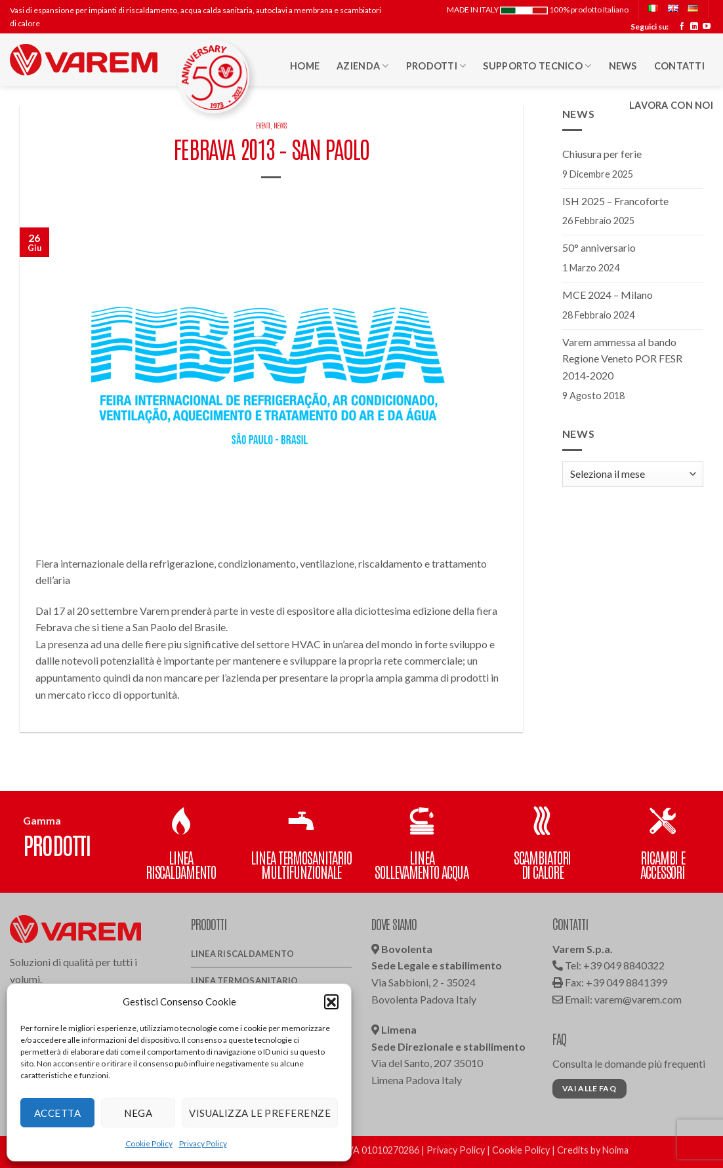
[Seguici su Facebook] (682, 26)
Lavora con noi (671, 105)
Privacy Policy (203, 1143)
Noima (615, 1150)
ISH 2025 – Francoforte (615, 201)
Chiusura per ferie (602, 153)
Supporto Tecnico (537, 66)
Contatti (679, 65)
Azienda (363, 66)
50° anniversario (599, 247)
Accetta (57, 1113)
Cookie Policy (149, 1143)
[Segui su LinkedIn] (694, 26)
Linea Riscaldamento (243, 953)
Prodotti (436, 66)
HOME (305, 65)
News (623, 65)
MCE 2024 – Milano (607, 294)
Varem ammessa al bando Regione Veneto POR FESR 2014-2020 (622, 358)
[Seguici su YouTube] (707, 26)
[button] (331, 1001)
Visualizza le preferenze (260, 1113)
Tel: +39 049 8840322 (608, 965)
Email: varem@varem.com (617, 999)
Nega (138, 1113)
